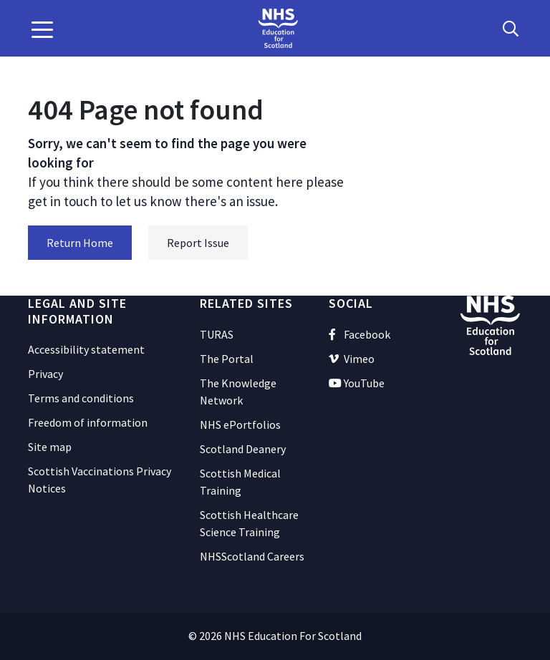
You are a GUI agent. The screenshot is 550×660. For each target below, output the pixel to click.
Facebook (359, 334)
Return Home (80, 243)
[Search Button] (510, 28)
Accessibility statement (86, 349)
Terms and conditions (81, 398)
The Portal (227, 358)
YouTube (357, 383)
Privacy (45, 374)
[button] (42, 28)
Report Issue (198, 243)
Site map (50, 447)
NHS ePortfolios (240, 424)
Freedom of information (88, 422)
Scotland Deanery (243, 449)
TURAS (216, 334)
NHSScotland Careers (252, 556)
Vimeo (352, 358)
